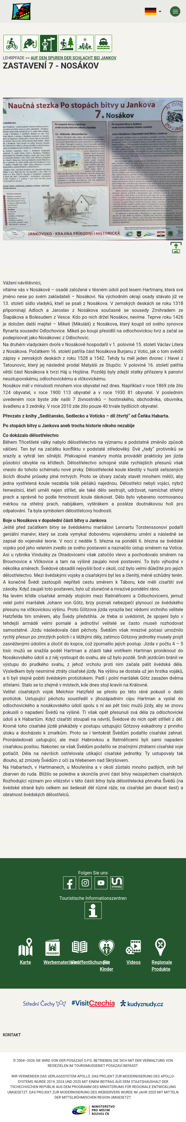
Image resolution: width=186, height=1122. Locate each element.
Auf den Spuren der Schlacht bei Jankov (73, 58)
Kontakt (12, 1035)
